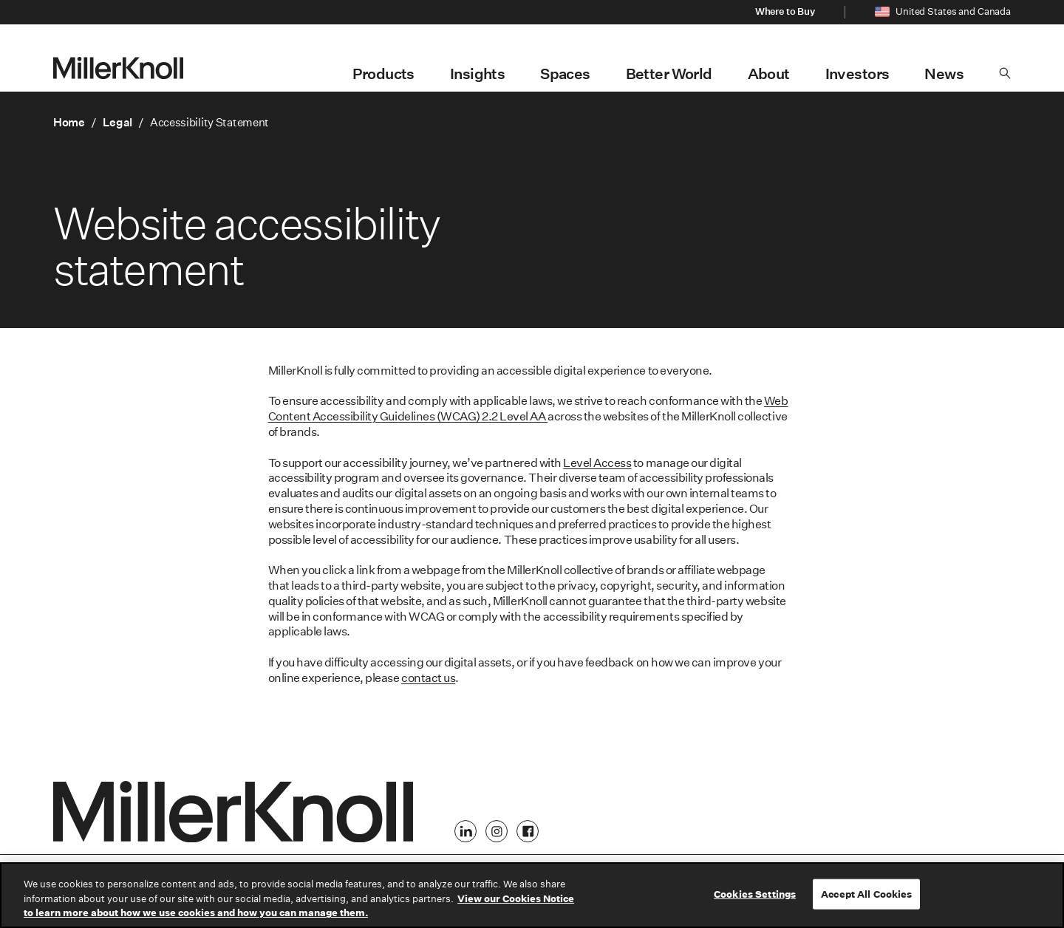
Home (69, 122)
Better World (669, 74)
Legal (118, 122)
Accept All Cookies (866, 893)
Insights (477, 74)
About (769, 74)
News (944, 74)
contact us (428, 678)
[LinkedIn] (465, 831)
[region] (532, 895)
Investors (857, 74)
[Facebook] (527, 831)
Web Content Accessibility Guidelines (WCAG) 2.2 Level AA (528, 408)
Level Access (597, 463)
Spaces (565, 74)
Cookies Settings (755, 893)
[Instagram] (496, 831)
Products (383, 74)
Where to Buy (785, 12)
